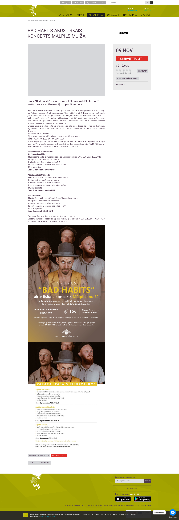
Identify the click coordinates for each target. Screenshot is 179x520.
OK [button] (26, 515)
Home (30, 20)
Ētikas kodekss (79, 505)
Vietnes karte (146, 505)
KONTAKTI (69, 505)
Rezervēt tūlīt (58, 456)
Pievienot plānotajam (39, 456)
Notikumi (46, 20)
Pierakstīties (78, 3)
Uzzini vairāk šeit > (48, 516)
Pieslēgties (65, 3)
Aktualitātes (37, 20)
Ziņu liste (90, 505)
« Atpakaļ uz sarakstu (39, 463)
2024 (53, 20)
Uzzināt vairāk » (135, 494)
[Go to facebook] (173, 512)
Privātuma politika (132, 505)
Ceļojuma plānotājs (95, 3)
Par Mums (99, 505)
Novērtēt (142, 71)
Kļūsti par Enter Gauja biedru (114, 505)
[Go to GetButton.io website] (173, 517)
